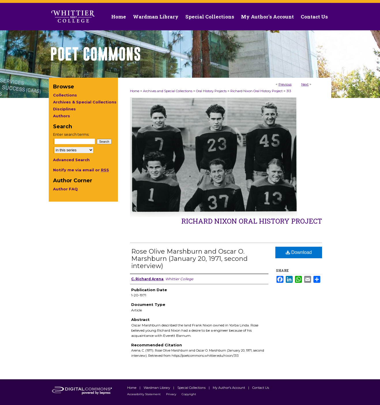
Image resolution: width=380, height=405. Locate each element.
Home (134, 91)
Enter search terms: (71, 134)
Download (299, 252)
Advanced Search (71, 159)
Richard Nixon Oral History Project (256, 91)
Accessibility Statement (144, 394)
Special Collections (191, 388)
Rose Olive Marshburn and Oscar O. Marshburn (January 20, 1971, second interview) (189, 259)
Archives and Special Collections (167, 91)
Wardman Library (157, 388)
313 (288, 91)
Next (304, 84)
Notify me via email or (81, 170)
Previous (285, 84)
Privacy (171, 394)
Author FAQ (65, 189)
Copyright (189, 394)
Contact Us (314, 16)
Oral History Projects (211, 91)
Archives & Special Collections (84, 102)
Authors (61, 116)
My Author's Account (229, 388)
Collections (65, 95)
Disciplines (64, 109)
